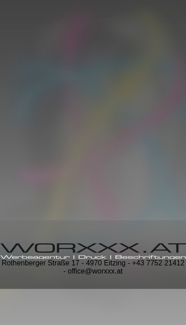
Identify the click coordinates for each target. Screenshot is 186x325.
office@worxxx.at (95, 271)
